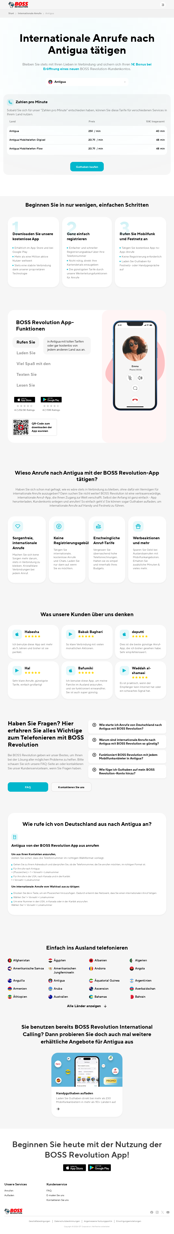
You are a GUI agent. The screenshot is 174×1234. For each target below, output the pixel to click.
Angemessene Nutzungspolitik (98, 1221)
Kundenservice (56, 1184)
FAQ (28, 787)
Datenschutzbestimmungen (67, 1221)
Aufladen (9, 1195)
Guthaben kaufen (87, 167)
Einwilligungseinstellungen (128, 1221)
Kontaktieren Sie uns (71, 787)
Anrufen (8, 1190)
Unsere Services (15, 1184)
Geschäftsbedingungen (39, 1221)
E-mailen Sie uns (55, 1195)
